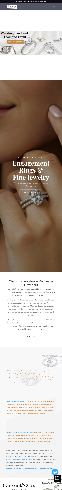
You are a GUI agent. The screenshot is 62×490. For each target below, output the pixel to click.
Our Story (31, 336)
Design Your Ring (30, 193)
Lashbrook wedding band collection (19, 459)
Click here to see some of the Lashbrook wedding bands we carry (29, 469)
